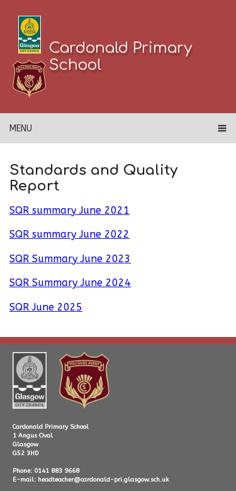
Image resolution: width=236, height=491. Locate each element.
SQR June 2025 (45, 307)
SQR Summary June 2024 (70, 283)
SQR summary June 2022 (69, 234)
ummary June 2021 (83, 210)
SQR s (23, 210)
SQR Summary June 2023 (70, 259)
